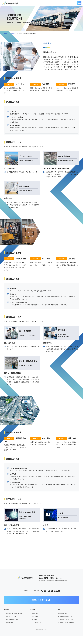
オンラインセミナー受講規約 (66, 622)
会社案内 (32, 610)
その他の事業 (9, 622)
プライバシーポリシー (64, 619)
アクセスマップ (36, 622)
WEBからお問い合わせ (41, 600)
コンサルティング (11, 617)
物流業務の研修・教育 (12, 619)
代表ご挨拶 (35, 617)
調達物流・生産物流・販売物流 (14, 614)
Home (5, 33)
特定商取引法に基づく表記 (65, 617)
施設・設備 (35, 614)
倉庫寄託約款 (62, 614)
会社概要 (34, 619)
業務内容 (13, 33)
